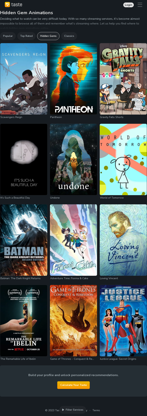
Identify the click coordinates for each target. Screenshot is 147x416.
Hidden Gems (48, 36)
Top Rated (26, 36)
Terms (96, 410)
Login (128, 5)
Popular (8, 36)
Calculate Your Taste (73, 385)
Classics (69, 36)
